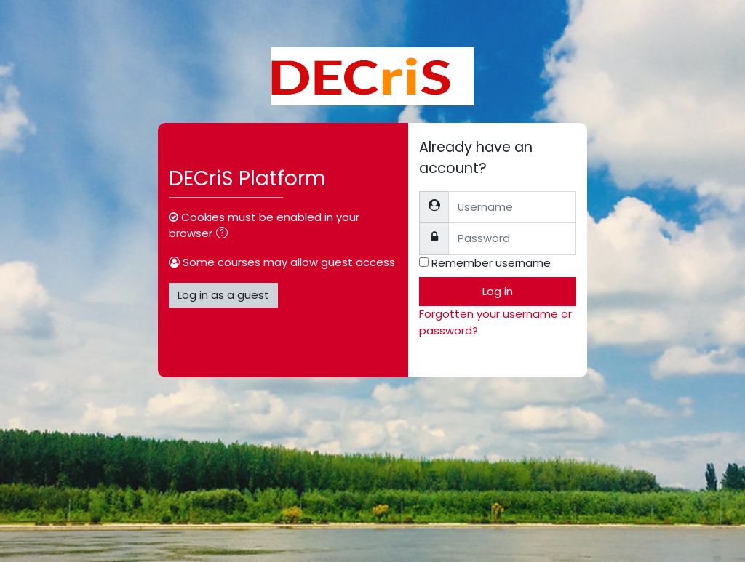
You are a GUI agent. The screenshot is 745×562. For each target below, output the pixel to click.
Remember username (491, 262)
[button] (224, 234)
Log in (497, 291)
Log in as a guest (223, 294)
